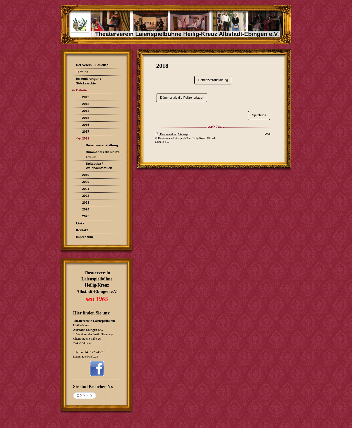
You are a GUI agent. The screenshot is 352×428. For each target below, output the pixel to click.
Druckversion (165, 134)
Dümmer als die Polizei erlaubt (181, 97)
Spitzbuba (259, 115)
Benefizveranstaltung (213, 80)
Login (268, 133)
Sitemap (182, 134)
